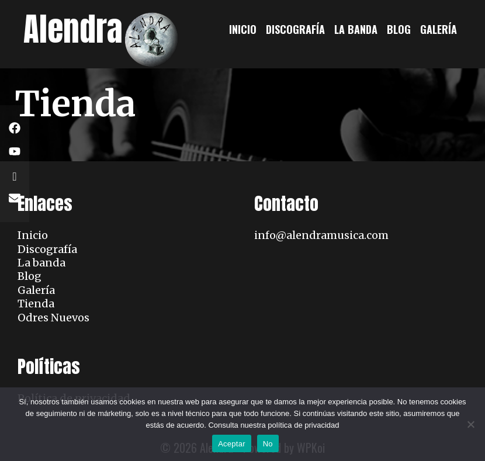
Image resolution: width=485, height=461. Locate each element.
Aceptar (231, 443)
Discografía (295, 29)
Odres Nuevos (53, 317)
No (268, 443)
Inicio (243, 29)
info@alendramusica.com (321, 235)
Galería (438, 29)
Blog (399, 29)
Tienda (36, 303)
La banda (355, 29)
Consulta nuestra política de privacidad (273, 425)
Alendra (73, 29)
